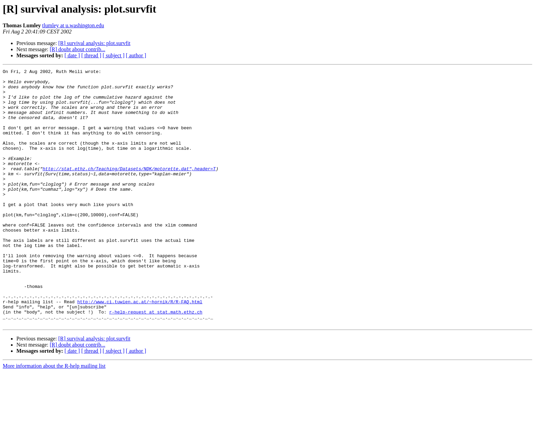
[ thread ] (91, 55)
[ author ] (136, 55)
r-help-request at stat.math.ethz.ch (155, 361)
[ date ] (72, 55)
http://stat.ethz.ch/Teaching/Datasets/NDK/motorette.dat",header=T (129, 189)
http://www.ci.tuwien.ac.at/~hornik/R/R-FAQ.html (139, 349)
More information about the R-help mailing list (54, 417)
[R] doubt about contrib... (77, 49)
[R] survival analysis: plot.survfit (94, 43)
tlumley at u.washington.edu (73, 25)
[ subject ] (114, 55)
